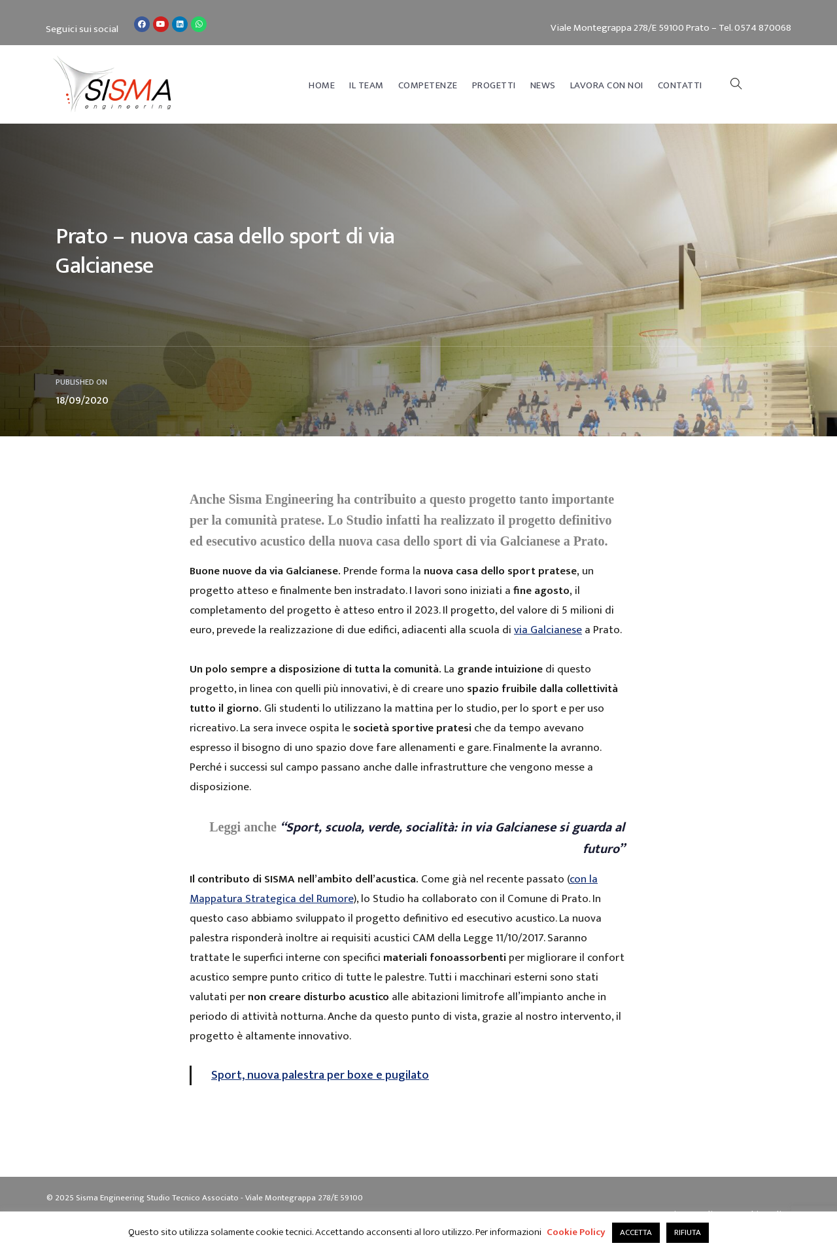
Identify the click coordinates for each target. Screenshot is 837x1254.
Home (322, 85)
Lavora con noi (606, 85)
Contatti (680, 85)
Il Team (366, 85)
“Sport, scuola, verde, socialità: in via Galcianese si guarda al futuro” (452, 838)
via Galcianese (548, 630)
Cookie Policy (576, 1232)
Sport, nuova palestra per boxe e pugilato (320, 1075)
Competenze (428, 85)
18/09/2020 (82, 400)
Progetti (494, 85)
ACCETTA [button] (636, 1232)
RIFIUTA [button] (687, 1232)
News (543, 85)
